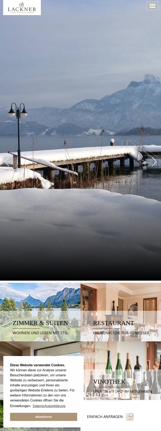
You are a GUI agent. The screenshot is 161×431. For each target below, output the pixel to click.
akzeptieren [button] (43, 416)
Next (154, 161)
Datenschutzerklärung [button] (49, 406)
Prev (6, 161)
